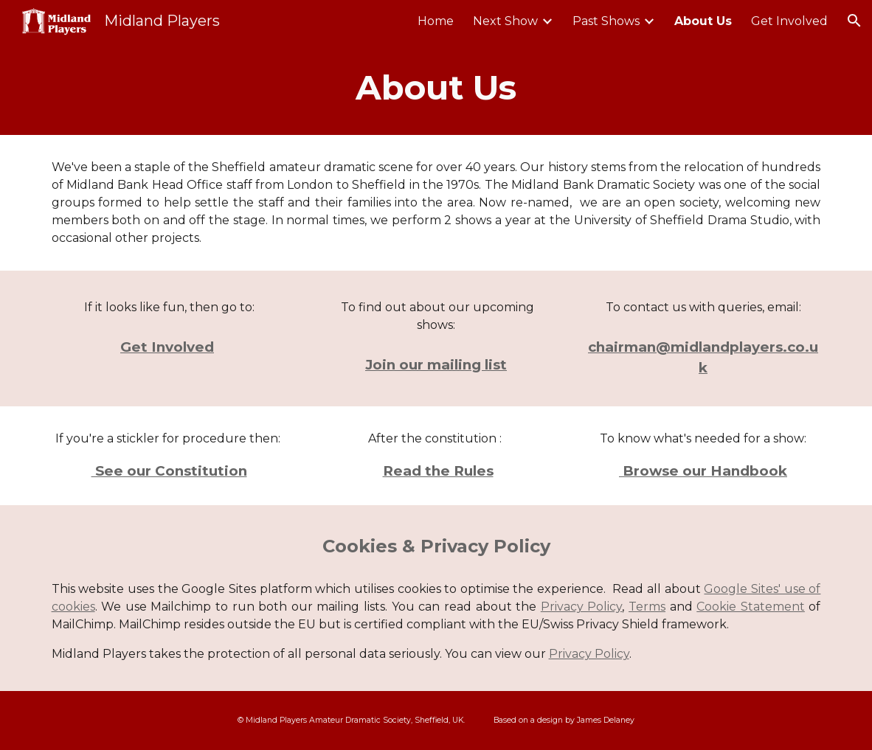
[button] (854, 20)
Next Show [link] (505, 21)
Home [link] (436, 21)
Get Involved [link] (789, 21)
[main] (436, 88)
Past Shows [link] (606, 21)
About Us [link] (703, 21)
